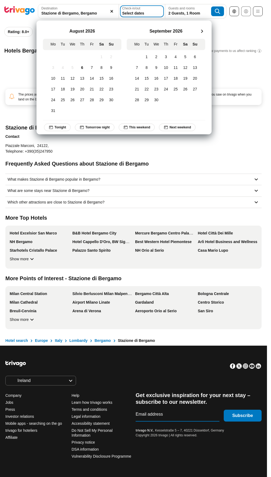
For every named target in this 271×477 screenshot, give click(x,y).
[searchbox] (73, 13)
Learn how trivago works (92, 402)
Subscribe (242, 415)
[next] (202, 31)
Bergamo (103, 340)
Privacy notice (83, 442)
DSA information (85, 449)
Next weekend (177, 127)
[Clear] (101, 11)
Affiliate (11, 437)
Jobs (9, 402)
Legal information (86, 416)
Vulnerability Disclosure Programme (101, 456)
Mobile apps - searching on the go (33, 423)
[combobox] (73, 11)
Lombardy (78, 340)
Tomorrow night (95, 127)
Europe (41, 340)
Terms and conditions (89, 409)
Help (76, 395)
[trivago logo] (19, 11)
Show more (22, 259)
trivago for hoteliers (21, 430)
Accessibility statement (91, 423)
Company (13, 395)
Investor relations (19, 416)
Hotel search (16, 340)
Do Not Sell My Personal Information (92, 432)
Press (10, 409)
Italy (58, 340)
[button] (73, 11)
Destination (49, 8)
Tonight (57, 127)
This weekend (136, 127)
